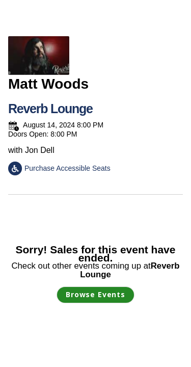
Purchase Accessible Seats (59, 168)
